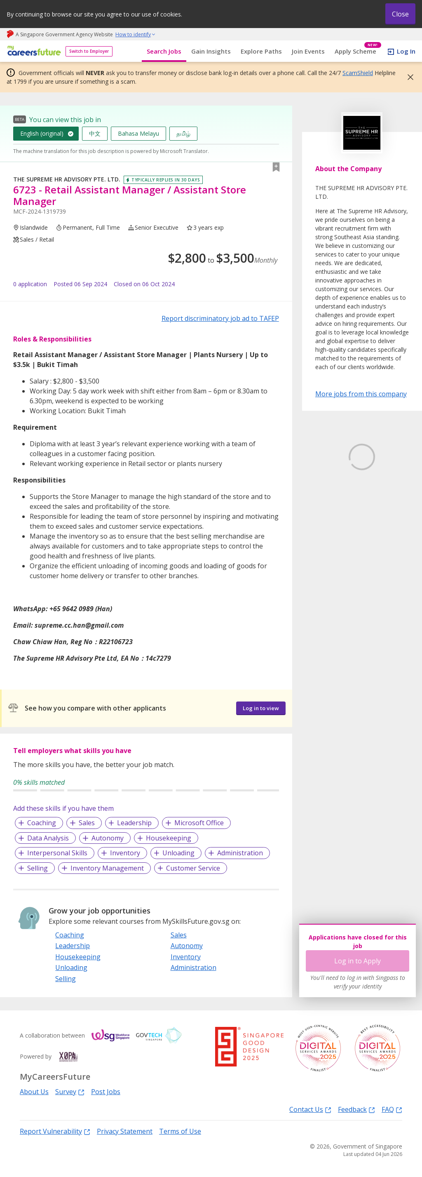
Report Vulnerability (55, 1131)
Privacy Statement (124, 1131)
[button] (408, 77)
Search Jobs (164, 51)
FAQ (392, 1109)
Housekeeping (168, 838)
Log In (406, 51)
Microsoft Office (199, 822)
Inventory (125, 852)
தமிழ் (183, 133)
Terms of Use (180, 1131)
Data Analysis (48, 838)
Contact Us (310, 1109)
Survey (69, 1091)
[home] (32, 51)
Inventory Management (107, 868)
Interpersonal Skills (57, 852)
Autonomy (107, 838)
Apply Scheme (358, 51)
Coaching (41, 822)
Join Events (308, 51)
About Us (34, 1091)
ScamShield (357, 73)
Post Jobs (105, 1091)
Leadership (134, 822)
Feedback (356, 1109)
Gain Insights (211, 51)
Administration (240, 852)
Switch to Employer (89, 51)
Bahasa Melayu (138, 133)
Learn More (338, 527)
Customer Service (193, 868)
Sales (87, 822)
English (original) (41, 133)
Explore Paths (261, 51)
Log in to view (261, 708)
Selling (37, 868)
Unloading (178, 852)
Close (400, 14)
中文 (95, 133)
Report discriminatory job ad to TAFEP (220, 318)
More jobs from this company (361, 393)
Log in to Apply (357, 960)
